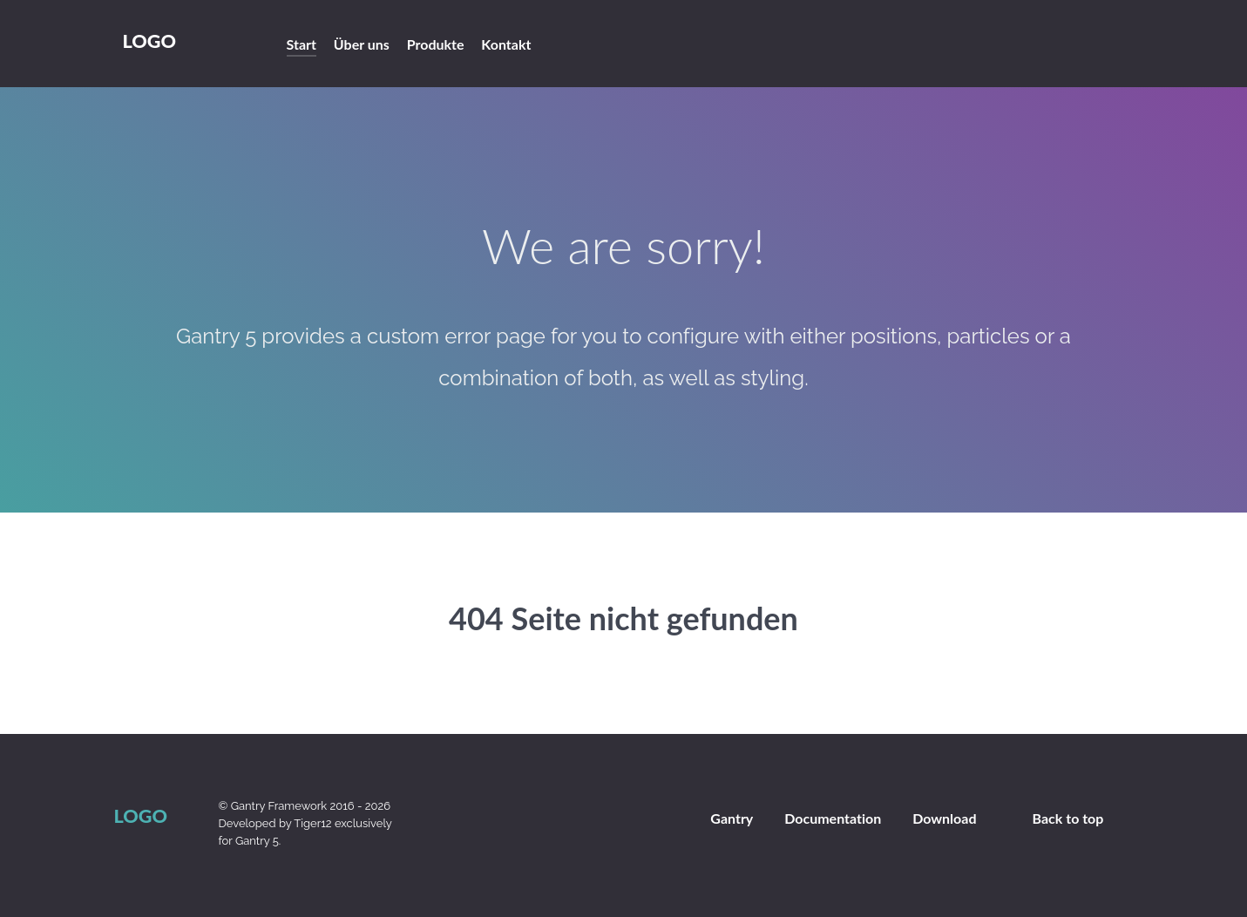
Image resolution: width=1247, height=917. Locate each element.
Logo (149, 41)
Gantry (731, 818)
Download (944, 818)
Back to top (1068, 818)
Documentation (832, 818)
